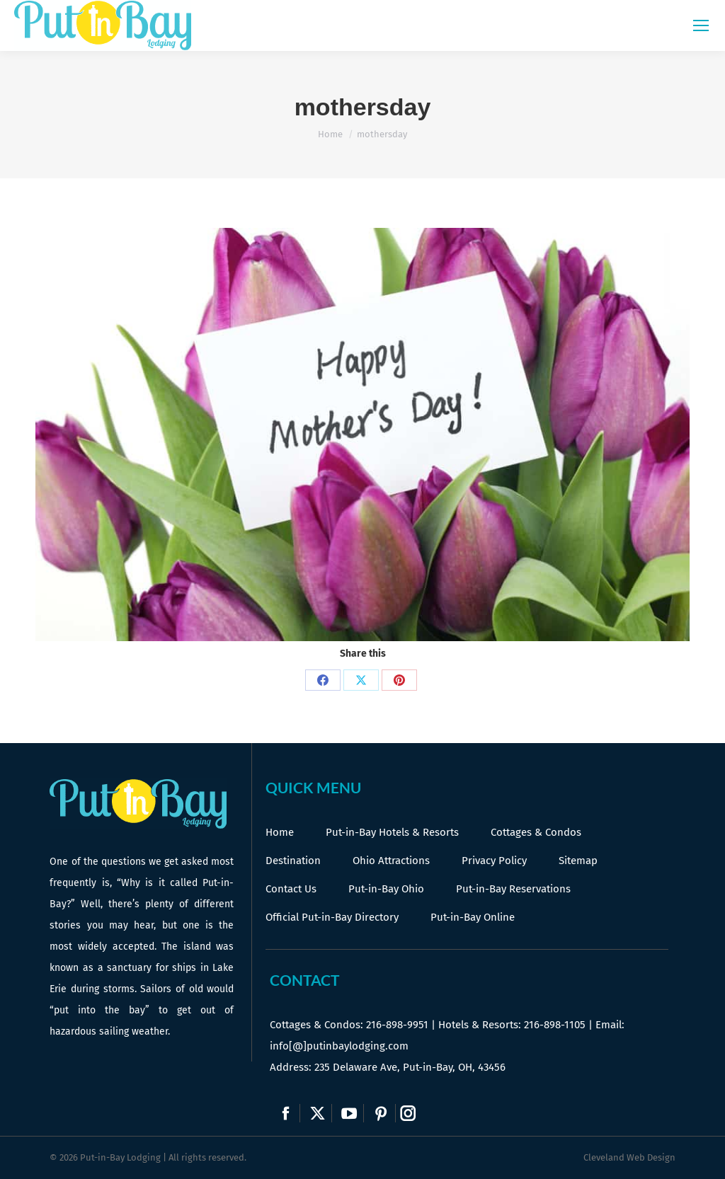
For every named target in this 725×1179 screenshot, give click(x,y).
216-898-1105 (555, 1024)
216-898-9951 (397, 1024)
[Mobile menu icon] (701, 25)
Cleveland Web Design (629, 1157)
